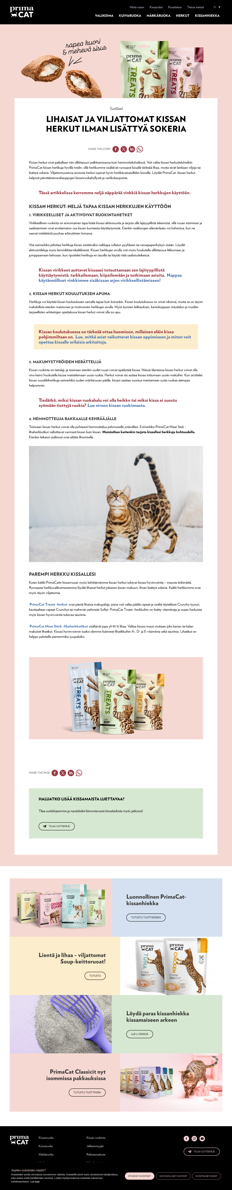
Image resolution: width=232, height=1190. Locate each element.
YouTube (202, 1138)
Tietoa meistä (195, 7)
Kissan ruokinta (96, 1137)
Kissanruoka (46, 1137)
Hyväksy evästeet (139, 1176)
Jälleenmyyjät (95, 1146)
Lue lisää (34, 1181)
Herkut (182, 16)
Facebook (115, 149)
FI (215, 7)
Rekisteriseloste (96, 1154)
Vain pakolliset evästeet (173, 1176)
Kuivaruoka (130, 16)
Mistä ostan (137, 7)
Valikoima (104, 16)
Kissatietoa (175, 7)
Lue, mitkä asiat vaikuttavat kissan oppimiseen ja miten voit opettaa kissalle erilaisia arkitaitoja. (115, 339)
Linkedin (132, 149)
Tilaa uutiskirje (59, 826)
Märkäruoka (158, 16)
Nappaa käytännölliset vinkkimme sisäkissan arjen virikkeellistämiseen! (110, 277)
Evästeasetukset (206, 1176)
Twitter (124, 149)
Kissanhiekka (207, 16)
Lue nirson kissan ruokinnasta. (116, 405)
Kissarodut (156, 7)
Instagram (194, 1138)
